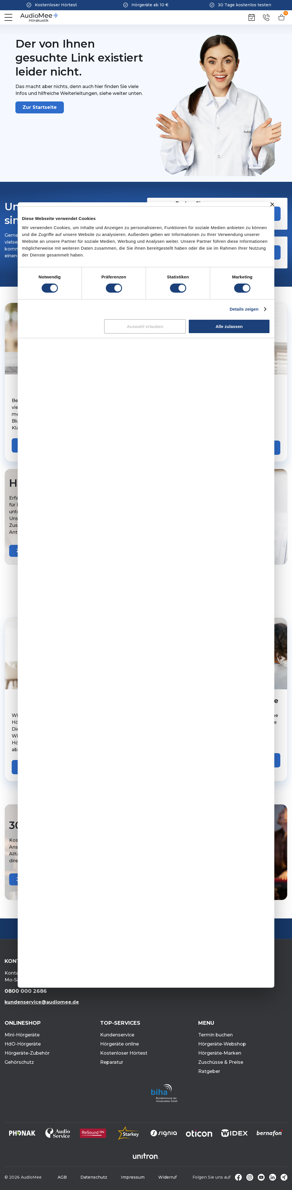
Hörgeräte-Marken (219, 1053)
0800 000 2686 (26, 991)
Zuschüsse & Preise (220, 1062)
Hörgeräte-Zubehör (27, 1053)
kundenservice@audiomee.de (42, 1002)
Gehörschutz (19, 1062)
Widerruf (167, 1177)
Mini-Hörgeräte (22, 1035)
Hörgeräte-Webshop (222, 1044)
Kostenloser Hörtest (123, 1053)
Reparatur (111, 1062)
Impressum (133, 1177)
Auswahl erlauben (145, 326)
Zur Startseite (40, 107)
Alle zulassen (229, 326)
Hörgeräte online (119, 1044)
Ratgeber (209, 1071)
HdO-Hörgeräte (23, 1044)
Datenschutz (93, 1177)
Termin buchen (215, 1035)
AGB (62, 1177)
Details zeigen (244, 309)
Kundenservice (117, 1035)
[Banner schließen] (272, 204)
